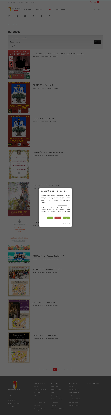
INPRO (68, 223)
